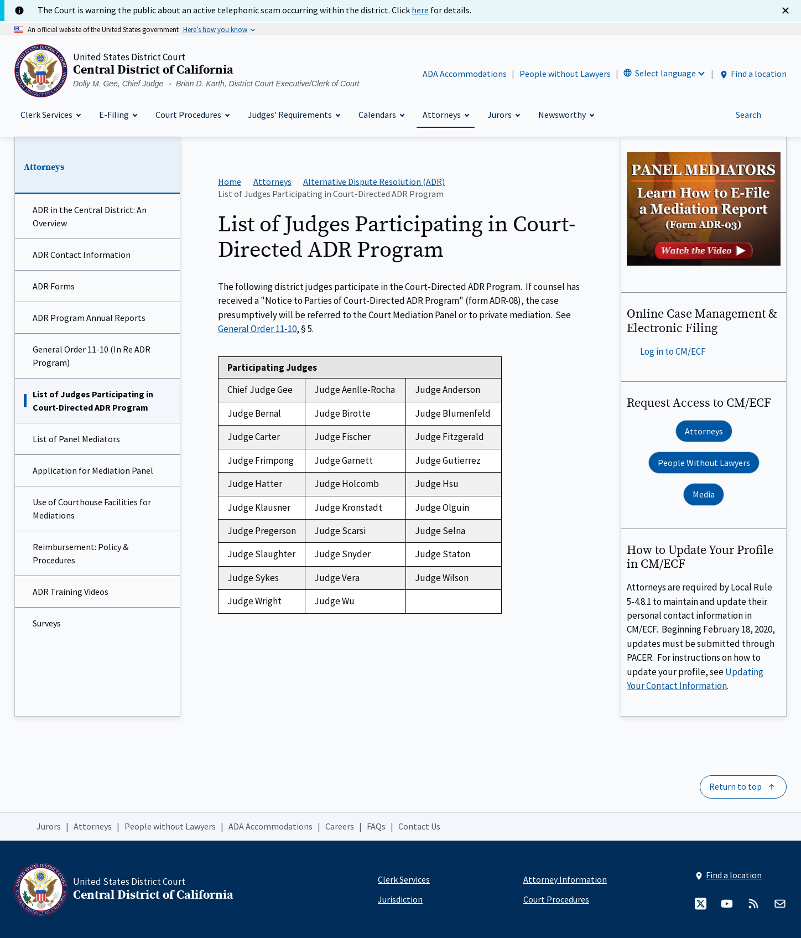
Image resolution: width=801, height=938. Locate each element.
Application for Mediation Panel (93, 470)
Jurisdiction (400, 899)
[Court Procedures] (192, 115)
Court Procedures (556, 899)
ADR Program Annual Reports (89, 317)
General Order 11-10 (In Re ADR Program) (91, 356)
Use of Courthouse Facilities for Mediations (92, 508)
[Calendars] (381, 115)
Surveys (47, 623)
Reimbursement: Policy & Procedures (80, 553)
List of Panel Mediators (76, 438)
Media (704, 494)
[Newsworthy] (566, 115)
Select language (665, 73)
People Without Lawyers (704, 462)
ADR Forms (54, 286)
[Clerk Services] (50, 115)
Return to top (735, 786)
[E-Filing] (118, 115)
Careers (339, 826)
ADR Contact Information (82, 254)
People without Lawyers (565, 73)
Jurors (49, 826)
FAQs (376, 826)
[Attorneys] (446, 115)
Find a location (753, 74)
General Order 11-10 (257, 329)
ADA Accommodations (465, 73)
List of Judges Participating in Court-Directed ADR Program (93, 400)
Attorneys (44, 167)
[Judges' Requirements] (294, 115)
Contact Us (419, 826)
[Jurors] (503, 115)
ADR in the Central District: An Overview (90, 216)
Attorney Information (565, 879)
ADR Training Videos (70, 591)
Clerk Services (404, 879)
